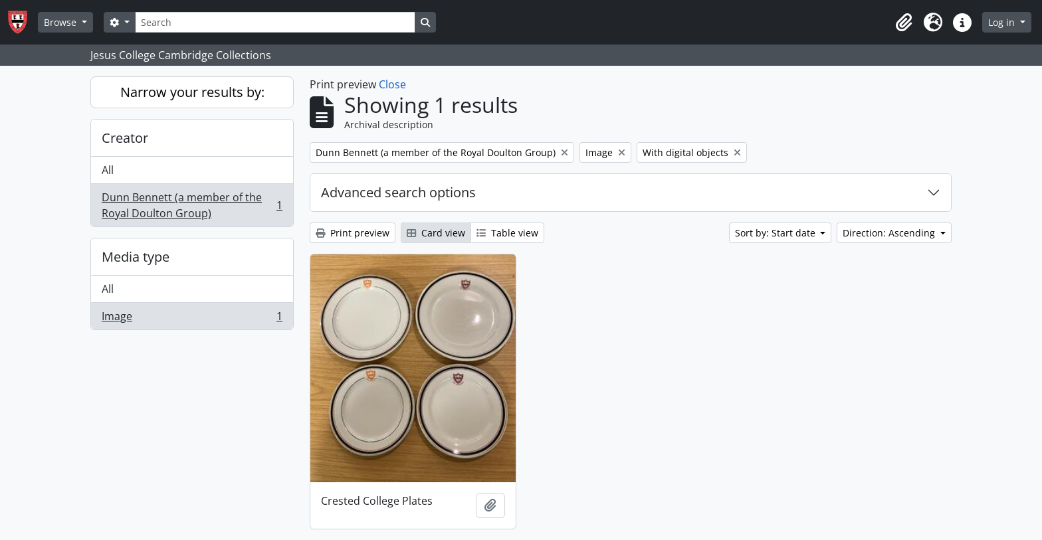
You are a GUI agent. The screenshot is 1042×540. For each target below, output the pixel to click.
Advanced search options (398, 192)
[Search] (275, 22)
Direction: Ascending (890, 232)
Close (392, 84)
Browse (61, 22)
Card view (436, 232)
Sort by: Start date (776, 232)
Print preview (352, 232)
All (108, 170)
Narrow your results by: (192, 92)
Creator (125, 138)
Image (191, 318)
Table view (507, 232)
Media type (135, 257)
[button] (903, 22)
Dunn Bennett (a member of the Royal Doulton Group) (191, 205)
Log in (1002, 22)
